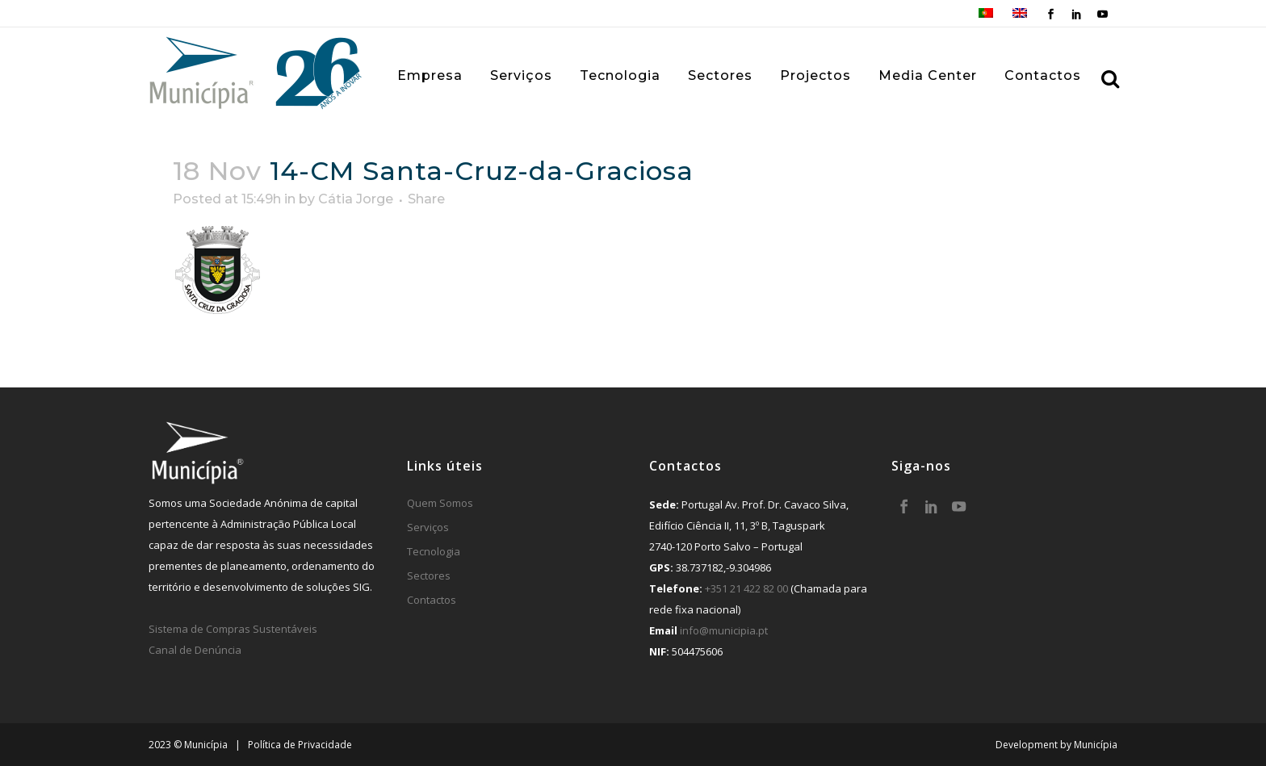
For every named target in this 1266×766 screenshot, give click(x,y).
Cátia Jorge (355, 199)
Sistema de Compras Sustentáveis (233, 629)
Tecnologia (433, 551)
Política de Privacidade (300, 744)
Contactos (431, 599)
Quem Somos (440, 503)
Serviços (428, 527)
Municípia (1095, 744)
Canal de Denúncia (195, 650)
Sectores (429, 575)
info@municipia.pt (724, 630)
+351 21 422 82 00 (746, 588)
